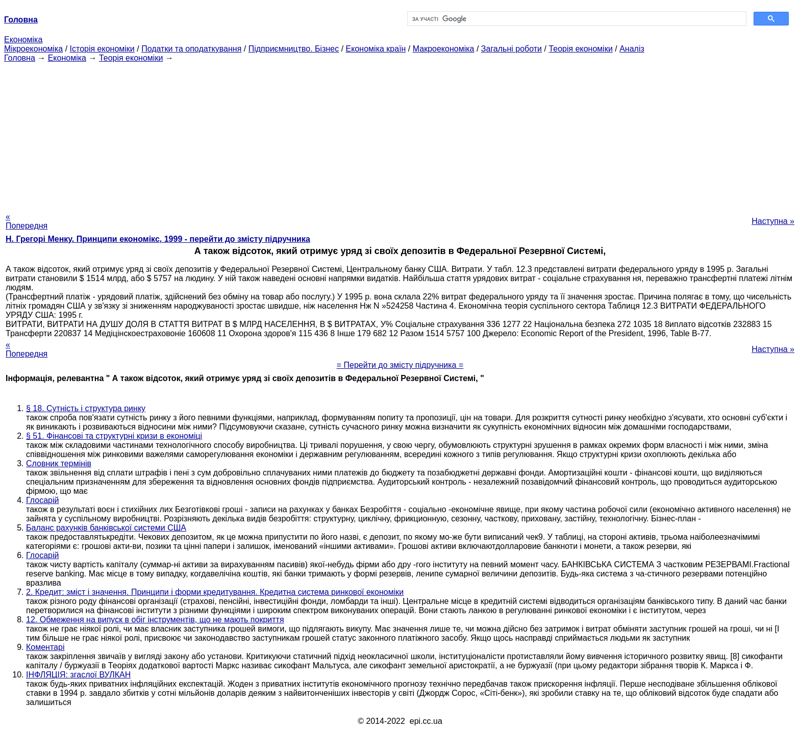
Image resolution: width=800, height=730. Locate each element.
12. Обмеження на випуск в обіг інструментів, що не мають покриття (155, 619)
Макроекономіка (443, 48)
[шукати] (575, 18)
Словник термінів (58, 463)
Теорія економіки (580, 48)
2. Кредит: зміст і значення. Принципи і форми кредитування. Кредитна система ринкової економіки (215, 592)
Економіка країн (376, 48)
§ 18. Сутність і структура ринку (85, 408)
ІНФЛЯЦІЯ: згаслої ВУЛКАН (78, 674)
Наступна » (773, 221)
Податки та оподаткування (191, 48)
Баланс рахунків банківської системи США (106, 527)
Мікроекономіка (33, 48)
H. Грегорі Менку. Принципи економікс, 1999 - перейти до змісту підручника (158, 239)
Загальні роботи (511, 48)
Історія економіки (102, 48)
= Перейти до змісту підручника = (400, 365)
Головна (19, 58)
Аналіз (631, 48)
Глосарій (42, 500)
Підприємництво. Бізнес (293, 48)
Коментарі (45, 647)
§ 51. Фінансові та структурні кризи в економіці (114, 436)
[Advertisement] (400, 134)
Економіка (23, 39)
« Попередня (26, 221)
